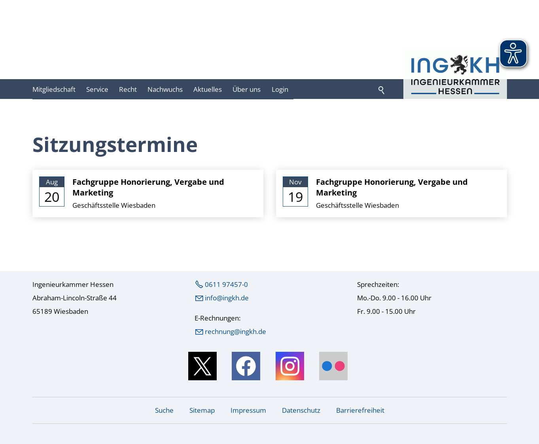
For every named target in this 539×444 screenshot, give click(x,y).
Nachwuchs (165, 89)
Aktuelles (207, 89)
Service (97, 89)
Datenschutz (301, 410)
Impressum (248, 410)
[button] (202, 366)
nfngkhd (227, 297)
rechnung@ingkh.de (235, 331)
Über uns (247, 89)
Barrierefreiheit (360, 410)
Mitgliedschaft (54, 89)
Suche (164, 410)
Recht (128, 89)
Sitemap (202, 410)
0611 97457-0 (226, 284)
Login (280, 89)
